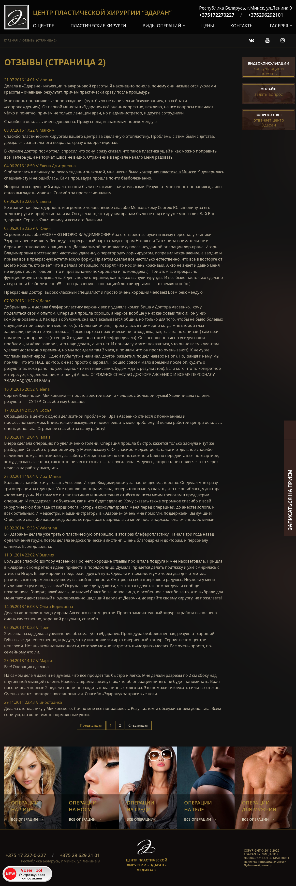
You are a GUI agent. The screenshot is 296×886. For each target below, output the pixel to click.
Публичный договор (258, 865)
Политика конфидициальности (265, 861)
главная (11, 40)
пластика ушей (156, 151)
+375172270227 (216, 15)
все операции (24, 819)
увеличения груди (24, 540)
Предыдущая (91, 725)
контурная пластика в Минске (167, 172)
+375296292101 (265, 15)
